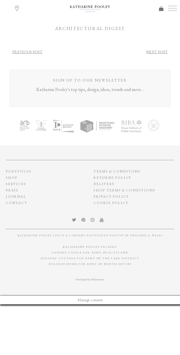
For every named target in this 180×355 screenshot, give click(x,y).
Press (12, 190)
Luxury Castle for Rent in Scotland (90, 252)
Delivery (103, 184)
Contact (17, 203)
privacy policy (111, 196)
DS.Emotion (97, 279)
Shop (11, 177)
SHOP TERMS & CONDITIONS (124, 190)
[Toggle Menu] (172, 8)
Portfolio (19, 171)
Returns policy (112, 177)
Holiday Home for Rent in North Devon (90, 264)
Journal (16, 196)
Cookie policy (110, 203)
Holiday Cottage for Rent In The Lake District (90, 258)
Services (16, 184)
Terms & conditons (116, 171)
